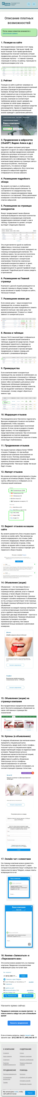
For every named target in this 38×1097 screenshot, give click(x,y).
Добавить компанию (26, 1056)
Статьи (22, 1053)
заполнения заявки (10, 33)
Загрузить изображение (26, 1059)
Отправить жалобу (25, 1081)
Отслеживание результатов (7, 1078)
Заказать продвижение (19, 1023)
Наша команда (7, 1056)
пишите (28, 1035)
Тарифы (5, 1082)
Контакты (22, 1074)
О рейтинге (6, 1059)
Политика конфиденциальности (9, 1064)
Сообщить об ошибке (26, 1077)
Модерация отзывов (26, 1084)
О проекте (6, 1053)
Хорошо (30, 1093)
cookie (16, 1092)
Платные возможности (9, 1074)
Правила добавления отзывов (26, 1064)
